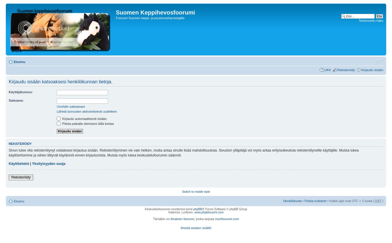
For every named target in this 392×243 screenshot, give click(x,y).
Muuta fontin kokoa (379, 60)
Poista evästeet (315, 201)
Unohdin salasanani (71, 106)
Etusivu (19, 62)
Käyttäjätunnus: (21, 92)
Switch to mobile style (196, 191)
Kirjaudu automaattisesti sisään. (82, 118)
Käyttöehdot (19, 164)
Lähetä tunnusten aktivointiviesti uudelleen (87, 111)
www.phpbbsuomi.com (209, 212)
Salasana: (16, 100)
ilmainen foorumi (182, 219)
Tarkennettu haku (371, 20)
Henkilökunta (292, 201)
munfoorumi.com (227, 219)
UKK (327, 70)
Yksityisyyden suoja (48, 164)
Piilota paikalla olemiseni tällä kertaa (85, 123)
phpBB (197, 209)
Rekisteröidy (346, 70)
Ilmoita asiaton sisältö (196, 228)
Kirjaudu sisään (372, 70)
